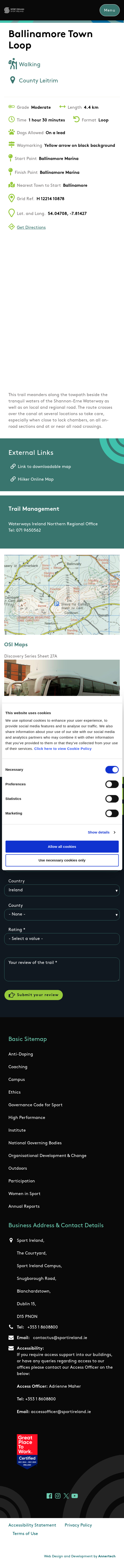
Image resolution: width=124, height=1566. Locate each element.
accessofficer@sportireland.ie (61, 1412)
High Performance (26, 1118)
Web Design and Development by (80, 1557)
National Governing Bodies (35, 1143)
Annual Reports (24, 1207)
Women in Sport (24, 1194)
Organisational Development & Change (47, 1156)
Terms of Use (25, 1534)
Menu (109, 10)
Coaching (17, 1067)
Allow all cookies (62, 847)
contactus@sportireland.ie (60, 1338)
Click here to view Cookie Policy (63, 749)
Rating (15, 930)
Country (16, 881)
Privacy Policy (78, 1526)
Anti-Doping (20, 1055)
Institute (17, 1131)
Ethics (14, 1093)
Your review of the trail (31, 963)
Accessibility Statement (32, 1526)
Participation (21, 1182)
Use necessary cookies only (61, 860)
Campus (16, 1080)
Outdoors (17, 1169)
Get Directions (31, 228)
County (15, 906)
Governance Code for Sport (35, 1105)
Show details (99, 832)
